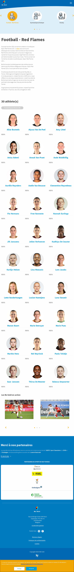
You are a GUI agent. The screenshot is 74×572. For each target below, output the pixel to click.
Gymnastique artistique (37, 18)
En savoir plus (5, 457)
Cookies (37, 544)
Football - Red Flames (12, 18)
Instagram (39, 532)
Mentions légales (37, 538)
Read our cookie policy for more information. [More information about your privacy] (32, 564)
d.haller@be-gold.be (38, 526)
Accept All (31, 569)
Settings (19, 569)
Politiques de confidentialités (37, 541)
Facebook (42, 532)
